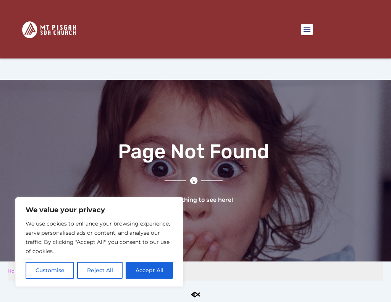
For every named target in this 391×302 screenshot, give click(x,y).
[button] (307, 29)
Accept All (149, 270)
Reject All (100, 270)
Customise (50, 270)
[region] (99, 242)
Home (15, 271)
